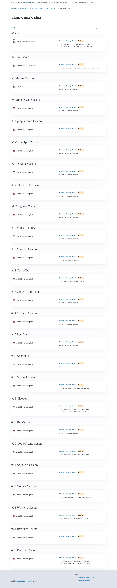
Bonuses (61, 41)
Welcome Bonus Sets (59, 3)
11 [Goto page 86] (105, 29)
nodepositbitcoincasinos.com (26, 581)
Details (74, 41)
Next (13, 27)
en (92, 3)
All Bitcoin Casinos (79, 3)
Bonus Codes (42, 3)
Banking (68, 41)
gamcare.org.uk (84, 580)
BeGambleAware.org (86, 577)
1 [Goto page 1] (96, 29)
